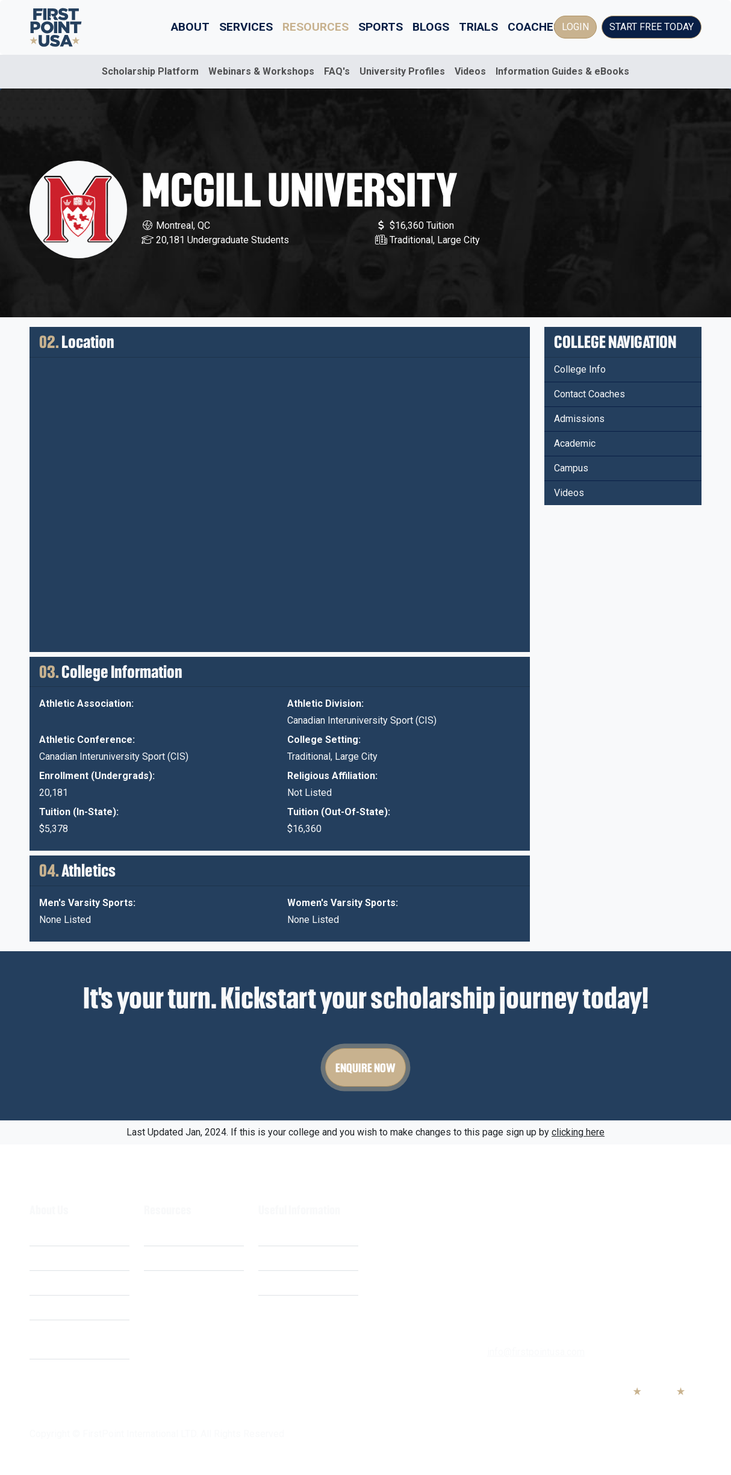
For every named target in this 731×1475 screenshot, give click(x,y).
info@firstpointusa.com (536, 1352)
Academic (575, 443)
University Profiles (402, 71)
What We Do (55, 1233)
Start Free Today (651, 27)
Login (575, 27)
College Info (580, 369)
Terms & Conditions (299, 1233)
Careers (46, 1307)
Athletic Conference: (87, 739)
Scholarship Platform (150, 71)
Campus (571, 468)
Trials (478, 27)
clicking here (578, 1132)
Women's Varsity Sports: (342, 902)
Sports (380, 27)
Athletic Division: (325, 703)
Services (246, 27)
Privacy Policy (288, 1258)
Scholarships (171, 1233)
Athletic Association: (86, 703)
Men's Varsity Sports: (87, 902)
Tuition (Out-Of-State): (338, 812)
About (190, 27)
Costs (42, 1258)
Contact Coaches (589, 394)
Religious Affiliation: (332, 775)
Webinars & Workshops (261, 71)
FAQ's (337, 71)
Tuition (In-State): (79, 812)
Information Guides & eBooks (562, 71)
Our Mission (55, 1282)
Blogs (430, 27)
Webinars (164, 1258)
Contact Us (281, 1307)
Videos (470, 71)
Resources (315, 27)
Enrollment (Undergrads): (97, 775)
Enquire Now (365, 1067)
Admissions (579, 418)
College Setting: (324, 739)
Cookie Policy (287, 1282)
